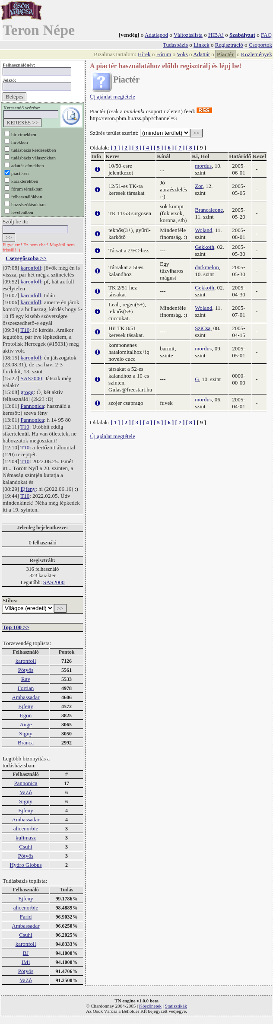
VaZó (25, 792)
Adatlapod (156, 35)
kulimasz (26, 837)
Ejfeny (28, 489)
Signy (25, 733)
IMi (26, 962)
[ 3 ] (137, 147)
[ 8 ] (190, 147)
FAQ (266, 35)
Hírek (144, 54)
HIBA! (216, 35)
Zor (199, 186)
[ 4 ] (147, 147)
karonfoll (31, 267)
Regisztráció (229, 44)
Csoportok (260, 44)
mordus (203, 165)
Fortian (26, 688)
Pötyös (25, 670)
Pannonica (32, 406)
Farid (26, 916)
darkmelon (207, 267)
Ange (25, 724)
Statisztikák (176, 1005)
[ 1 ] (115, 147)
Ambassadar (25, 697)
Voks (182, 54)
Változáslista (188, 35)
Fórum (163, 54)
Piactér (225, 54)
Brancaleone (209, 210)
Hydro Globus (25, 865)
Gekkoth (204, 247)
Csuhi (25, 846)
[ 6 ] (169, 147)
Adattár (201, 54)
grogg (27, 392)
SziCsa (202, 328)
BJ (26, 953)
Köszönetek (150, 1005)
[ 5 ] (158, 147)
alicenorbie (25, 828)
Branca (26, 742)
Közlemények (256, 54)
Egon (26, 715)
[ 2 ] (126, 147)
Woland (203, 230)
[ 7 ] (180, 147)
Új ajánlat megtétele (112, 96)
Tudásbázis (175, 44)
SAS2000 (31, 378)
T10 (24, 330)
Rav (25, 679)
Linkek (202, 44)
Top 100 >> (16, 627)
